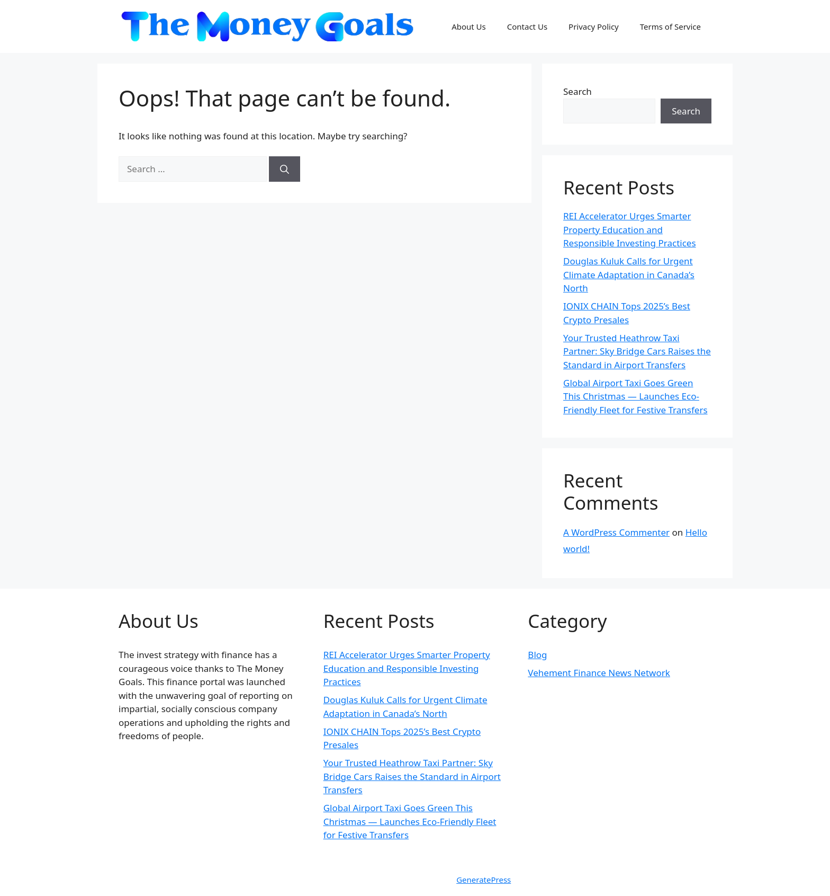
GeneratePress (483, 879)
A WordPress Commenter (616, 532)
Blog (537, 655)
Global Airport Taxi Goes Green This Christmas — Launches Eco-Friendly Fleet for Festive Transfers (635, 396)
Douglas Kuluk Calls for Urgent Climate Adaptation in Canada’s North (628, 274)
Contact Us (527, 26)
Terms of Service (670, 26)
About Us (469, 26)
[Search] (284, 169)
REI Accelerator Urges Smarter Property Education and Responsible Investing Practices (629, 229)
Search (577, 91)
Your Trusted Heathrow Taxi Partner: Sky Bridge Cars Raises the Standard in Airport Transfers (637, 351)
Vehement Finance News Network (599, 673)
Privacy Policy (594, 26)
